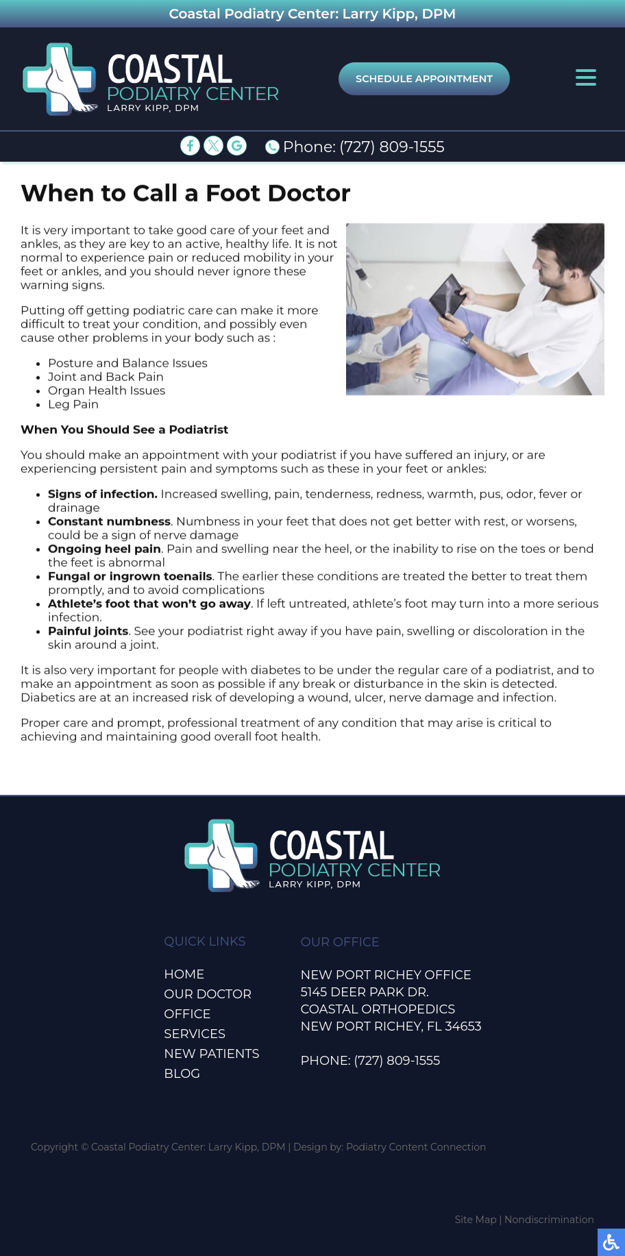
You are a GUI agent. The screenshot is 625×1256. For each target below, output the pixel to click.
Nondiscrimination (549, 1220)
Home (184, 974)
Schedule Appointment (424, 79)
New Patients (211, 1053)
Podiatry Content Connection (416, 1147)
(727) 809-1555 (392, 147)
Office (187, 1014)
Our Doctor (208, 994)
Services (194, 1034)
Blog (182, 1073)
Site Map (476, 1220)
